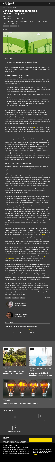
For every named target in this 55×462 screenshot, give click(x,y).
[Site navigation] (3, 4)
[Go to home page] (10, 3)
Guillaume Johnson (21, 314)
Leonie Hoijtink (39, 368)
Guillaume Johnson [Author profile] (21, 18)
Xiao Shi (46, 368)
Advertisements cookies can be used (43, 451)
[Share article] (6, 29)
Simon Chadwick (8, 400)
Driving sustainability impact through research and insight (13, 372)
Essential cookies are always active (42, 449)
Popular (6, 349)
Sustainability (6, 26)
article (34, 127)
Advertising (23, 297)
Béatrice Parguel (20, 303)
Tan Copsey (33, 368)
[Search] (50, 4)
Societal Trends (13, 26)
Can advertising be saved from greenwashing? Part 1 (22, 329)
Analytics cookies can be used (41, 452)
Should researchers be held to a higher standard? (21, 403)
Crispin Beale (7, 368)
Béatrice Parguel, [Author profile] (12, 18)
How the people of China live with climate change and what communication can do (39, 374)
